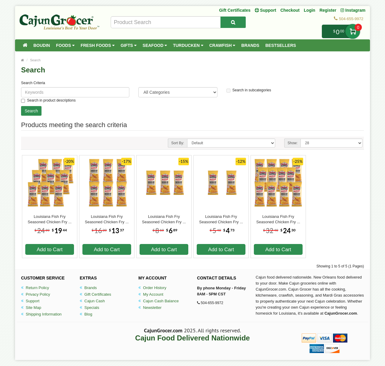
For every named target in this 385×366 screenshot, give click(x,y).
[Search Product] (233, 22)
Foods (65, 45)
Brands (250, 45)
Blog (86, 314)
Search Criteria (33, 83)
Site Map (31, 307)
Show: (292, 143)
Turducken (188, 45)
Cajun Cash (92, 301)
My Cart (352, 31)
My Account (150, 294)
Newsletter (150, 307)
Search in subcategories (248, 90)
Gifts (129, 45)
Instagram (352, 10)
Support (30, 301)
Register (327, 10)
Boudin (41, 45)
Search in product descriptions (48, 100)
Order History (152, 287)
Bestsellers (280, 45)
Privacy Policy (35, 294)
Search (35, 60)
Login (309, 10)
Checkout (290, 10)
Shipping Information (41, 314)
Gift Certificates (234, 10)
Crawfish (222, 45)
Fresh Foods (98, 45)
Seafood (155, 45)
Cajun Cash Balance (158, 301)
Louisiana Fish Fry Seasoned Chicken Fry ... (50, 219)
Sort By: (177, 143)
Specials (89, 307)
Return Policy (35, 287)
